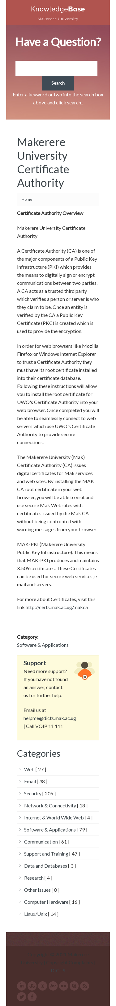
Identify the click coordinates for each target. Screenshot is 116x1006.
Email (30, 781)
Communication (41, 841)
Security (32, 793)
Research (34, 878)
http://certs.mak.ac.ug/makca (57, 607)
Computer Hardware (46, 902)
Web (29, 769)
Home (27, 199)
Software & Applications (43, 645)
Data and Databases (45, 866)
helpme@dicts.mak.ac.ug (50, 718)
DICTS (58, 970)
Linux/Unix (35, 914)
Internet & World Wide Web (54, 817)
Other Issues (37, 890)
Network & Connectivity (50, 805)
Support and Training (46, 854)
